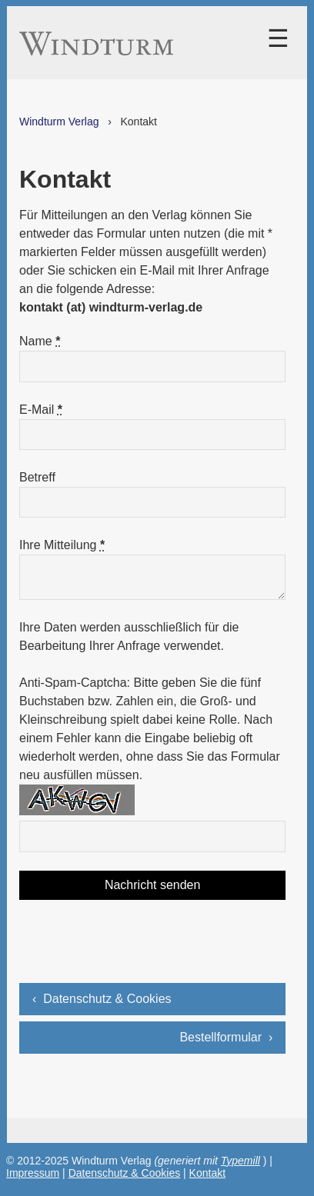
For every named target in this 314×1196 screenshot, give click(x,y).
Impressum (32, 1173)
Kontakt (207, 1173)
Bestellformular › (225, 1037)
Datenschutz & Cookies (124, 1173)
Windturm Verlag (59, 121)
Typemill (240, 1160)
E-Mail (40, 409)
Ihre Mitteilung (62, 544)
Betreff (37, 477)
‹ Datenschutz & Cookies (102, 998)
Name (39, 341)
